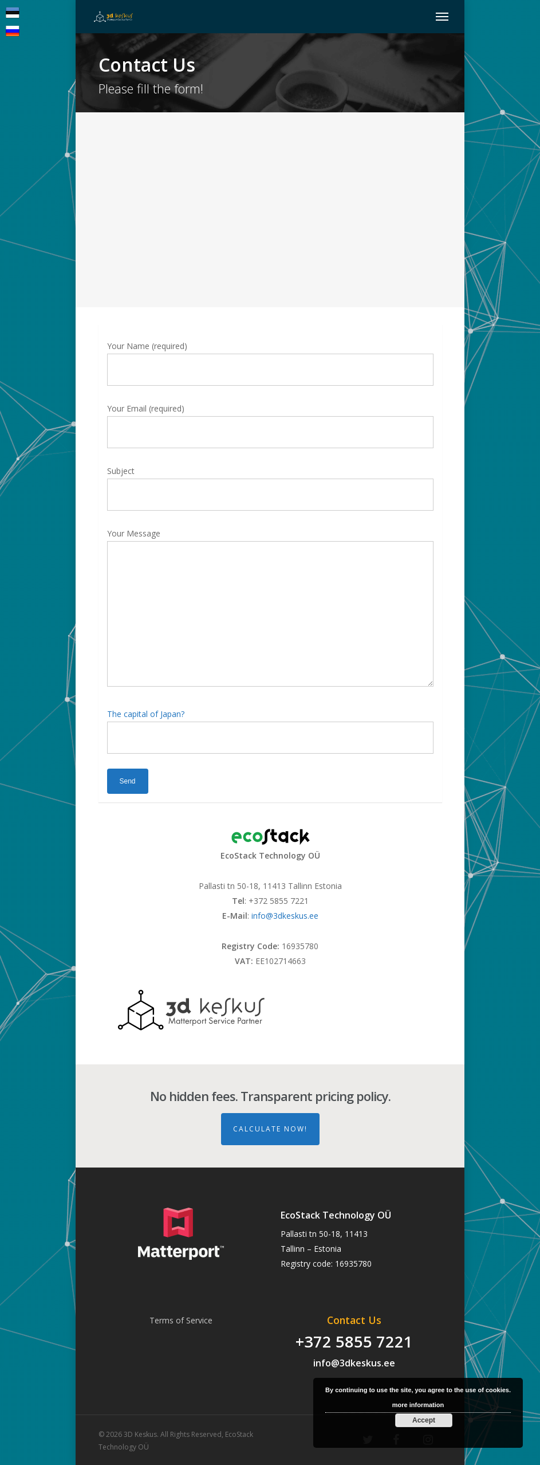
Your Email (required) (270, 425)
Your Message (270, 609)
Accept (423, 1420)
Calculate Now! (270, 1129)
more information (418, 1404)
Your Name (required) (270, 363)
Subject (270, 488)
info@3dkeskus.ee (284, 915)
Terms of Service (180, 1320)
